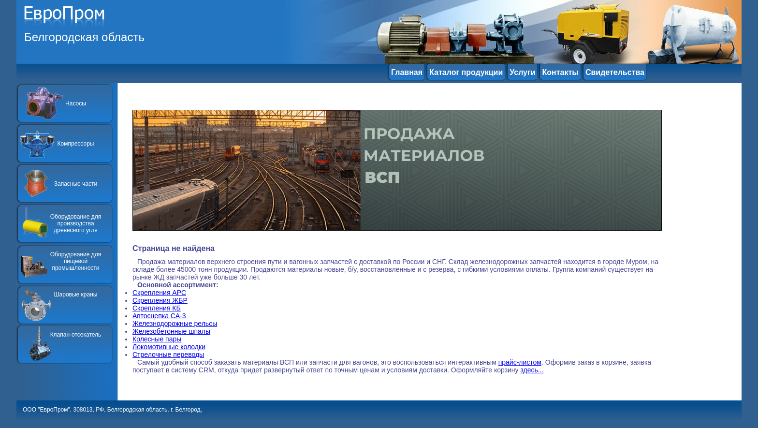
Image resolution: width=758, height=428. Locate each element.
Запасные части (75, 183)
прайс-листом (519, 362)
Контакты (560, 72)
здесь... (532, 370)
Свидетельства (614, 72)
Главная (407, 72)
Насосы (75, 103)
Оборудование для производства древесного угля (75, 223)
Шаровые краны (76, 294)
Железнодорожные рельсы (174, 323)
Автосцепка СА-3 (159, 316)
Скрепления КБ (156, 308)
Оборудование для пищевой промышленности (75, 261)
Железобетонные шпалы (171, 331)
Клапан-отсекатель (76, 334)
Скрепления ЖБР (160, 300)
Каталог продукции (466, 72)
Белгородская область (84, 37)
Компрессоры (76, 143)
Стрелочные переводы (168, 354)
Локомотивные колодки (168, 347)
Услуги (522, 72)
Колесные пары (156, 339)
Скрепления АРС (159, 292)
